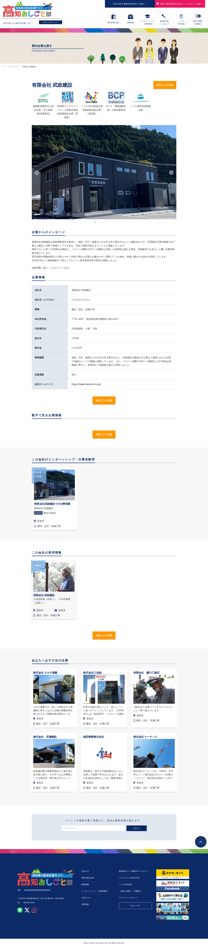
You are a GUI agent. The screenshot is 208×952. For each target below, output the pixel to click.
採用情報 (85, 886)
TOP (3, 68)
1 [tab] (95, 224)
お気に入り (86, 899)
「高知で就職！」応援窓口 (130, 893)
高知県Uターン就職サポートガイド (133, 873)
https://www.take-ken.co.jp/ (86, 386)
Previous (37, 174)
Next (171, 174)
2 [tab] (99, 224)
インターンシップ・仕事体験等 (94, 893)
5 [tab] (112, 224)
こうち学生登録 (125, 886)
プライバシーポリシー (128, 899)
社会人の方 (135, 907)
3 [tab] (104, 224)
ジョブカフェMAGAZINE (129, 879)
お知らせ (85, 873)
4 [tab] (108, 224)
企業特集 (85, 906)
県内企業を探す (14, 68)
